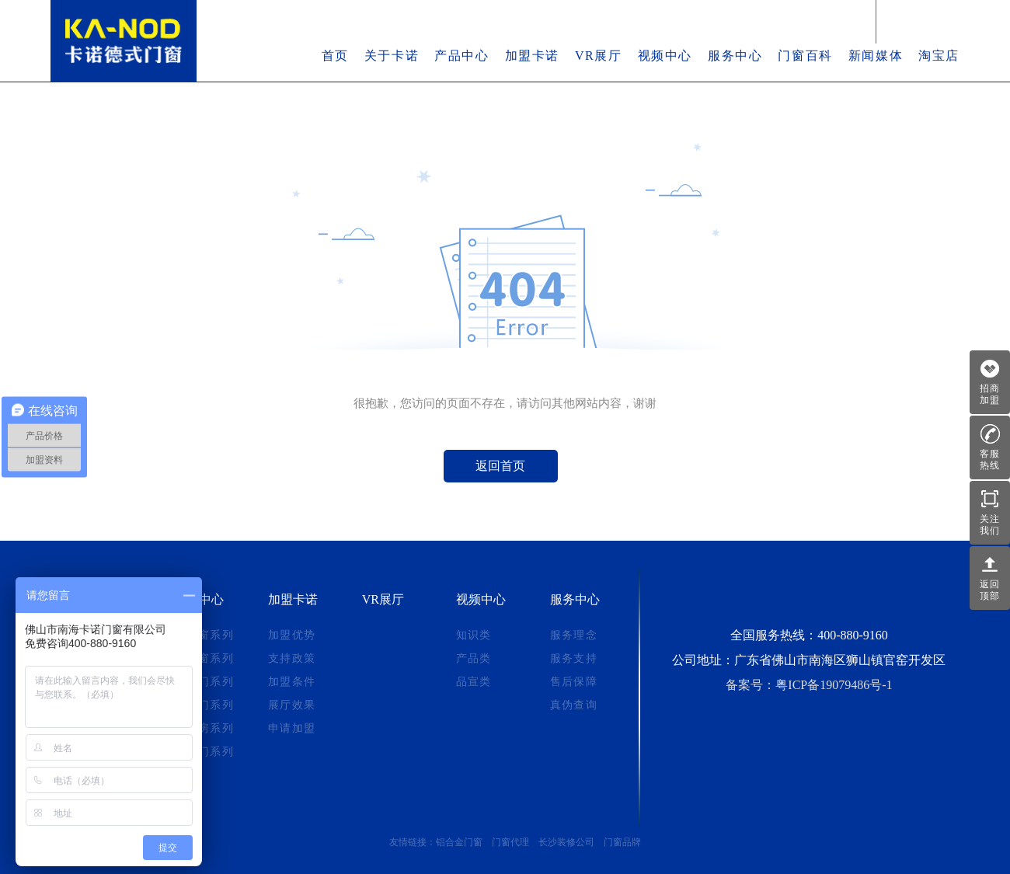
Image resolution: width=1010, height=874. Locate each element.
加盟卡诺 (532, 55)
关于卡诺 (391, 55)
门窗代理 (510, 842)
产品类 (474, 658)
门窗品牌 (622, 842)
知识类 (474, 635)
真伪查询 (574, 705)
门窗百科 (805, 55)
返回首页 (500, 465)
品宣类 (474, 682)
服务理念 (574, 635)
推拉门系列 (204, 682)
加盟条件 (292, 682)
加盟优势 (292, 635)
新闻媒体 (875, 55)
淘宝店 (939, 55)
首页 (335, 55)
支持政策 (292, 658)
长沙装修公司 (566, 842)
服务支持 (574, 658)
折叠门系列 (204, 705)
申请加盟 (292, 728)
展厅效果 (292, 705)
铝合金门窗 (459, 842)
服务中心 (735, 55)
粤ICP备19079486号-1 (833, 684)
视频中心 (665, 55)
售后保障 (574, 682)
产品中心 (461, 55)
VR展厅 (598, 55)
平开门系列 (204, 751)
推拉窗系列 (204, 658)
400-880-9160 (852, 635)
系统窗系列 (204, 635)
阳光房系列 (204, 728)
